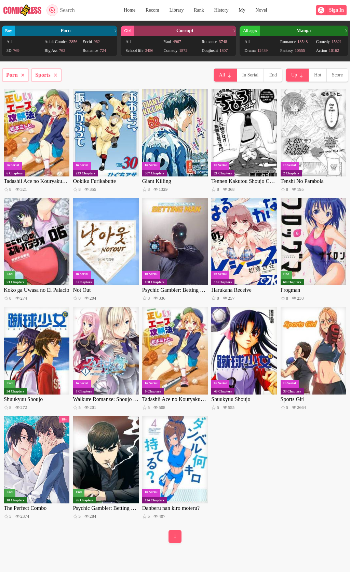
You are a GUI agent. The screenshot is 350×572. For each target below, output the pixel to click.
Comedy (176, 50)
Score (337, 74)
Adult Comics (60, 41)
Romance (94, 50)
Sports (46, 75)
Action (327, 50)
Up (294, 74)
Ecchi (91, 41)
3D (12, 50)
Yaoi (172, 41)
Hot (317, 74)
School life (139, 50)
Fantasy (292, 50)
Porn (15, 75)
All (9, 41)
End (273, 74)
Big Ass (54, 50)
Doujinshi (215, 50)
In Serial (250, 74)
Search (60, 10)
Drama (256, 50)
